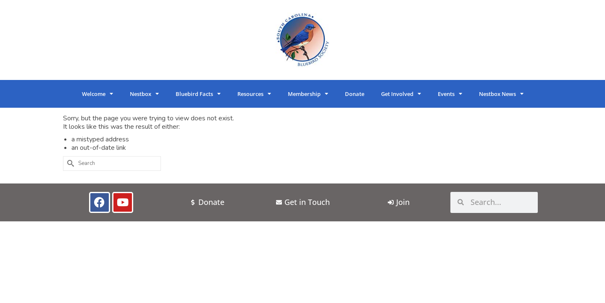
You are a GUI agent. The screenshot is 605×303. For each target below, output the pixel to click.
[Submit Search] (69, 163)
